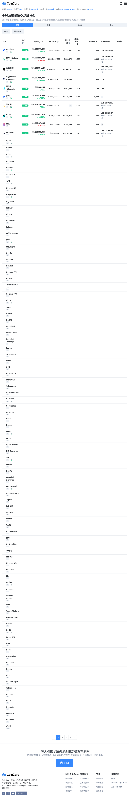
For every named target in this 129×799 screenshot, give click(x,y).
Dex (111, 25)
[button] (21, 793)
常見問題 (99, 791)
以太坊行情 (84, 783)
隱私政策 (69, 787)
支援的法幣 (17, 31)
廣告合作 (99, 778)
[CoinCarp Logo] (11, 4)
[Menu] (125, 3)
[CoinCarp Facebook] (8, 793)
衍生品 (80, 25)
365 (20, 9)
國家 (5, 31)
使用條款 (69, 783)
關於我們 (69, 778)
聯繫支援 (99, 787)
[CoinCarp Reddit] (13, 793)
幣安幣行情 (84, 787)
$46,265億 (34, 9)
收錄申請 (99, 783)
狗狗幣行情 (84, 791)
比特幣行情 (84, 778)
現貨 (48, 25)
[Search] (121, 3)
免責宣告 (69, 791)
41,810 (9, 9)
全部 (17, 25)
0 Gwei (90, 9)
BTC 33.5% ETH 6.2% (67, 9)
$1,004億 (51, 9)
